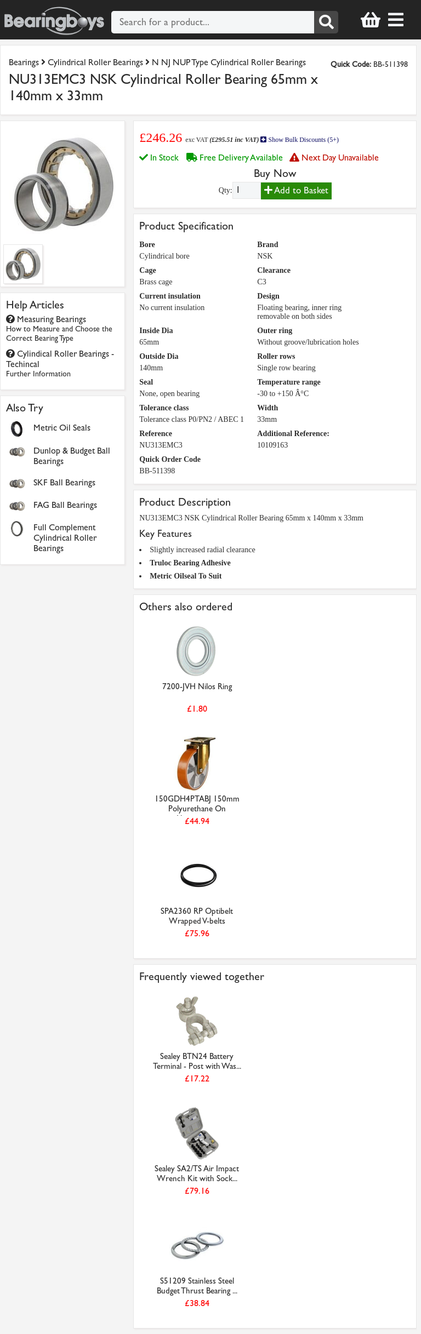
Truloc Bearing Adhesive (190, 563)
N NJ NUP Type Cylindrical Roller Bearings (229, 62)
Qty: (225, 190)
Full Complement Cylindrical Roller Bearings (64, 537)
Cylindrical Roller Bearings (95, 62)
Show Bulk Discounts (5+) (299, 140)
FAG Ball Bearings (65, 505)
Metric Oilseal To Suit (185, 576)
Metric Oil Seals (61, 427)
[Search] (326, 22)
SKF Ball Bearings (64, 482)
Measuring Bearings (59, 328)
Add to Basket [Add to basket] (296, 190)
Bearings (24, 62)
